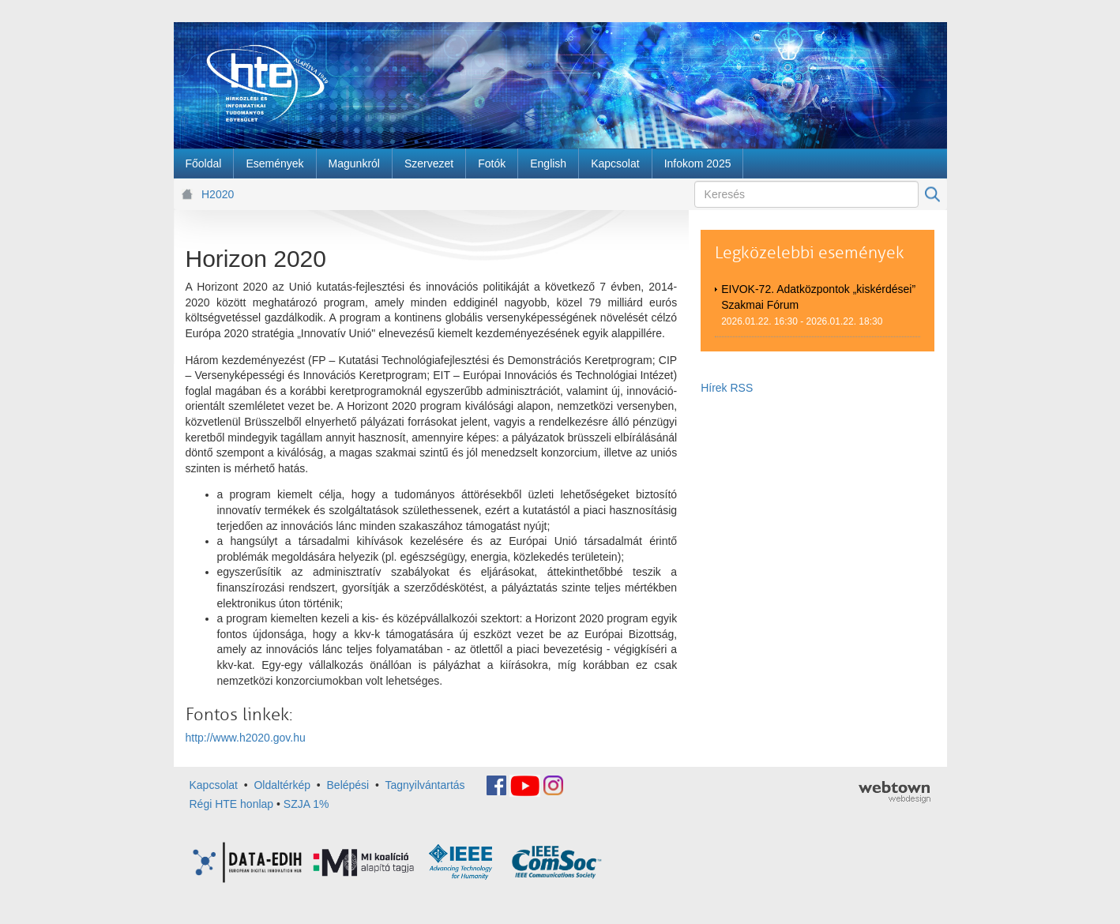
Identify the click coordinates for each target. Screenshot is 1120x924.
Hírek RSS (727, 387)
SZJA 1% (306, 804)
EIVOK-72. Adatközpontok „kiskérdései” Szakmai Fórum (818, 297)
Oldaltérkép (282, 784)
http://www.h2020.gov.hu (246, 737)
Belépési (348, 784)
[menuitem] (204, 163)
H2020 (217, 194)
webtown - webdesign (894, 792)
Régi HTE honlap (232, 804)
